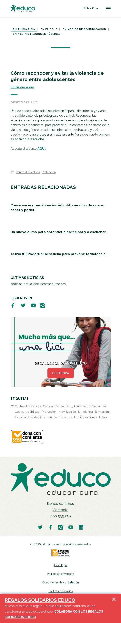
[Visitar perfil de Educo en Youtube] (33, 305)
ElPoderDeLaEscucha (42, 417)
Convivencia (51, 406)
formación (102, 411)
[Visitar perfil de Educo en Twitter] (23, 305)
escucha (20, 417)
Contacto (60, 510)
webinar (20, 411)
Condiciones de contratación (60, 582)
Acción (103, 406)
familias (66, 406)
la (79, 411)
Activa (103, 417)
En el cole (49, 29)
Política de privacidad (60, 573)
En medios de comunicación (84, 29)
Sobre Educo (92, 8)
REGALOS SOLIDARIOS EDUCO (40, 600)
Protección (49, 172)
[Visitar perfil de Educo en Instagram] (42, 305)
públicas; (34, 411)
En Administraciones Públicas (37, 34)
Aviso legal (60, 565)
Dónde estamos (60, 503)
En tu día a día (24, 29)
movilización (67, 411)
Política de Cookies (60, 591)
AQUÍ (41, 148)
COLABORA (60, 373)
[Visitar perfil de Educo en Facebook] (13, 305)
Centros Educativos (28, 172)
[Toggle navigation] (108, 8)
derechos (65, 417)
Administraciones (85, 417)
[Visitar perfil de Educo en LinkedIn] (81, 527)
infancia (88, 411)
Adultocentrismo (85, 406)
